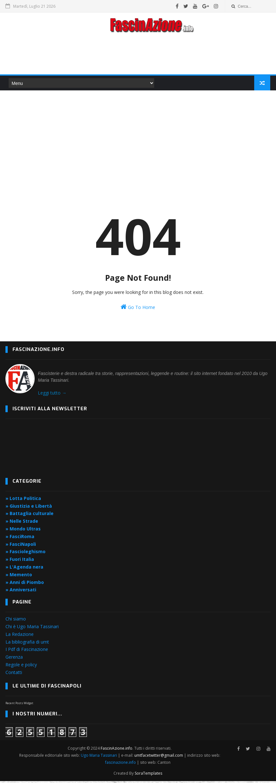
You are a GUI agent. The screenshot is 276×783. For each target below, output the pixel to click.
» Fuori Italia (19, 561)
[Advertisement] (138, 55)
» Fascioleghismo (25, 554)
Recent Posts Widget (19, 705)
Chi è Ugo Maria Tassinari (32, 628)
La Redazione (19, 636)
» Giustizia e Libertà (28, 508)
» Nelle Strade (21, 523)
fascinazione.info (120, 764)
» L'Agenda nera (24, 569)
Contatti (13, 674)
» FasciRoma (19, 538)
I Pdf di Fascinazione (26, 651)
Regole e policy (21, 666)
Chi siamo (15, 621)
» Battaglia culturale (29, 515)
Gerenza (14, 659)
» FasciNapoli (20, 546)
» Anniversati (20, 592)
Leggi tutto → (52, 395)
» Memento (18, 576)
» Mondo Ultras (23, 531)
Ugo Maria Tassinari (99, 757)
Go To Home (138, 308)
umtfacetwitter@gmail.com (159, 757)
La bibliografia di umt (27, 644)
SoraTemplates (148, 775)
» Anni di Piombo (24, 584)
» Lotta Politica (23, 500)
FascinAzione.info (117, 750)
